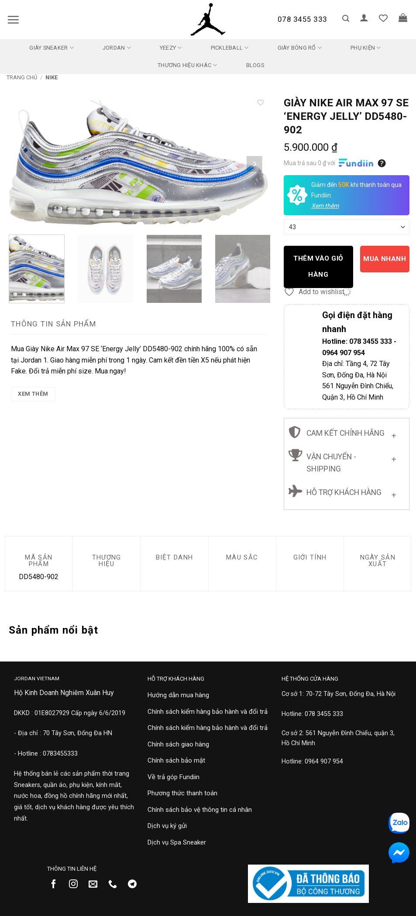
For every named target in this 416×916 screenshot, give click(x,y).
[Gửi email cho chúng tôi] (96, 884)
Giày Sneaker (51, 48)
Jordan (117, 48)
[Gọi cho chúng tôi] (116, 884)
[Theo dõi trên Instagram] (76, 884)
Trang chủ (22, 77)
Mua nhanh (384, 259)
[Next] (254, 164)
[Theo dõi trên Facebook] (57, 884)
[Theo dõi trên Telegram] (135, 884)
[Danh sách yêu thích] (383, 18)
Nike (51, 77)
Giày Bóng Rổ (300, 48)
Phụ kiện (366, 48)
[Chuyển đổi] (393, 434)
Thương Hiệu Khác (187, 65)
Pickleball (230, 48)
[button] (13, 19)
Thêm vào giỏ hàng (318, 266)
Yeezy (171, 48)
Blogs (255, 65)
